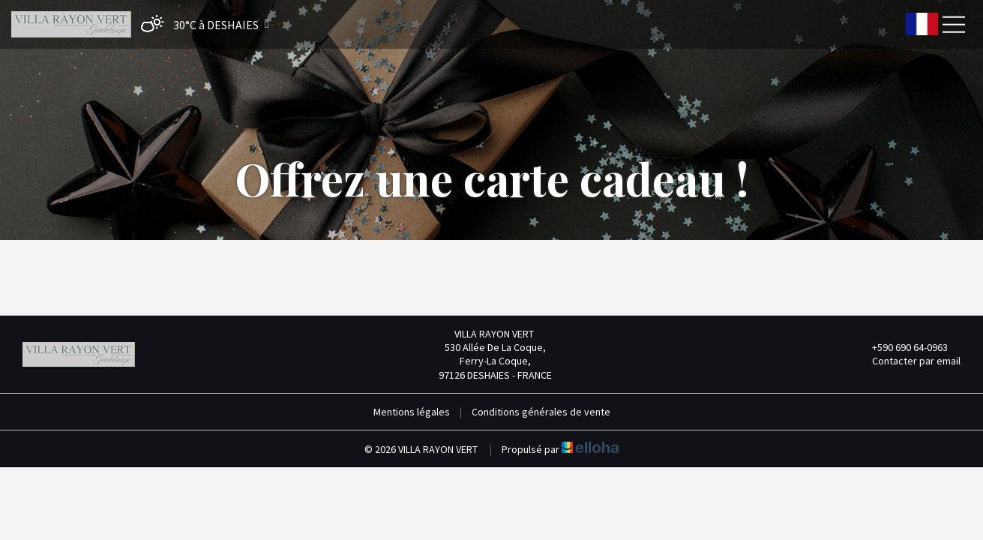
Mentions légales (411, 411)
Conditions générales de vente (541, 411)
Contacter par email (908, 361)
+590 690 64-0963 (901, 347)
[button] (201, 24)
